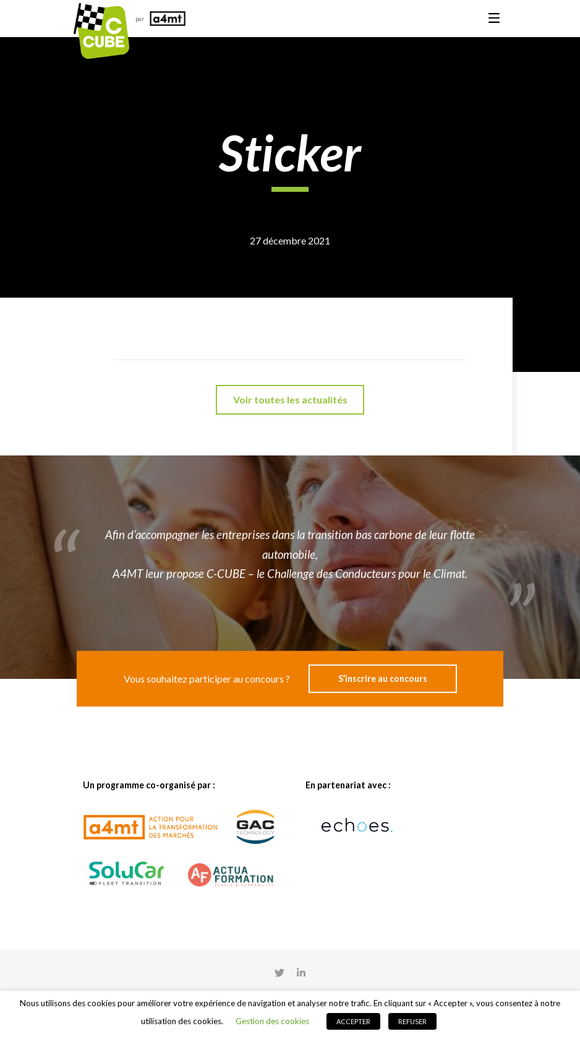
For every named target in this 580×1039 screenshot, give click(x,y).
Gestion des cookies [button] (272, 1021)
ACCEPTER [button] (353, 1021)
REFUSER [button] (412, 1021)
